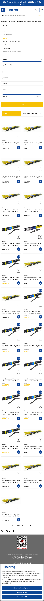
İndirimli (5, 77)
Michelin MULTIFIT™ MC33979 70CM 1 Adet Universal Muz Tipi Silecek (11, 244)
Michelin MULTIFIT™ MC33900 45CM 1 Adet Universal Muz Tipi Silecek (33, 346)
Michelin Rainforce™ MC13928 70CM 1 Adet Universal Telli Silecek (11, 515)
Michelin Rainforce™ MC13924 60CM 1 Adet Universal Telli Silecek (33, 481)
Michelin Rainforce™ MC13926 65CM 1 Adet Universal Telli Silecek (11, 312)
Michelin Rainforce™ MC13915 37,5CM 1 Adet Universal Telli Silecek (11, 143)
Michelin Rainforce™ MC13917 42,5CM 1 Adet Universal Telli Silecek (33, 143)
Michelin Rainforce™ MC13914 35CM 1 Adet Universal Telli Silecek (11, 211)
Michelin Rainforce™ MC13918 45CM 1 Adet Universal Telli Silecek (11, 481)
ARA (39, 15)
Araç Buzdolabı (7, 34)
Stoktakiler (6, 72)
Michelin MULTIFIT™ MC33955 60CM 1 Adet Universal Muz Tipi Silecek (11, 447)
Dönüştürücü (6, 48)
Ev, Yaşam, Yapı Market (16, 21)
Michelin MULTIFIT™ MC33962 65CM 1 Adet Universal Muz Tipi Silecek (11, 278)
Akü (4, 31)
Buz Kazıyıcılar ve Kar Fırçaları (12, 51)
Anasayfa (4, 21)
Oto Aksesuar (29, 21)
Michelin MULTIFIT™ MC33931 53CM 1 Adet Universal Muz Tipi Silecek (11, 413)
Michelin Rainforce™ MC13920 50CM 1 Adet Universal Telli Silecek (33, 211)
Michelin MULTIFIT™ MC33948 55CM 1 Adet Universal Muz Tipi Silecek (33, 413)
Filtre (11, 113)
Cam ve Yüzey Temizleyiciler (11, 41)
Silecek (5, 38)
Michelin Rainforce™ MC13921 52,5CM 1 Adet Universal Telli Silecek (11, 177)
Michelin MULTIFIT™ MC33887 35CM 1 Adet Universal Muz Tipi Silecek (33, 312)
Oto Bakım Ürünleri (8, 45)
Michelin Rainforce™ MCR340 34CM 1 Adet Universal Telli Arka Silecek (32, 244)
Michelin (7, 65)
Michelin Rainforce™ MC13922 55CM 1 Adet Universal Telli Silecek (33, 278)
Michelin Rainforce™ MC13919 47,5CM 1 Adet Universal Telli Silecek (33, 447)
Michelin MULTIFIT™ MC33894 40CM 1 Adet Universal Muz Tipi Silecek (11, 346)
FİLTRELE (22, 104)
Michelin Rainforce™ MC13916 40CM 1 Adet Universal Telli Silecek (33, 177)
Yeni (4, 83)
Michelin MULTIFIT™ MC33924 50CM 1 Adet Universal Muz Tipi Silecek (33, 380)
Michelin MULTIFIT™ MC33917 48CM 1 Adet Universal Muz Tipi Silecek (11, 380)
